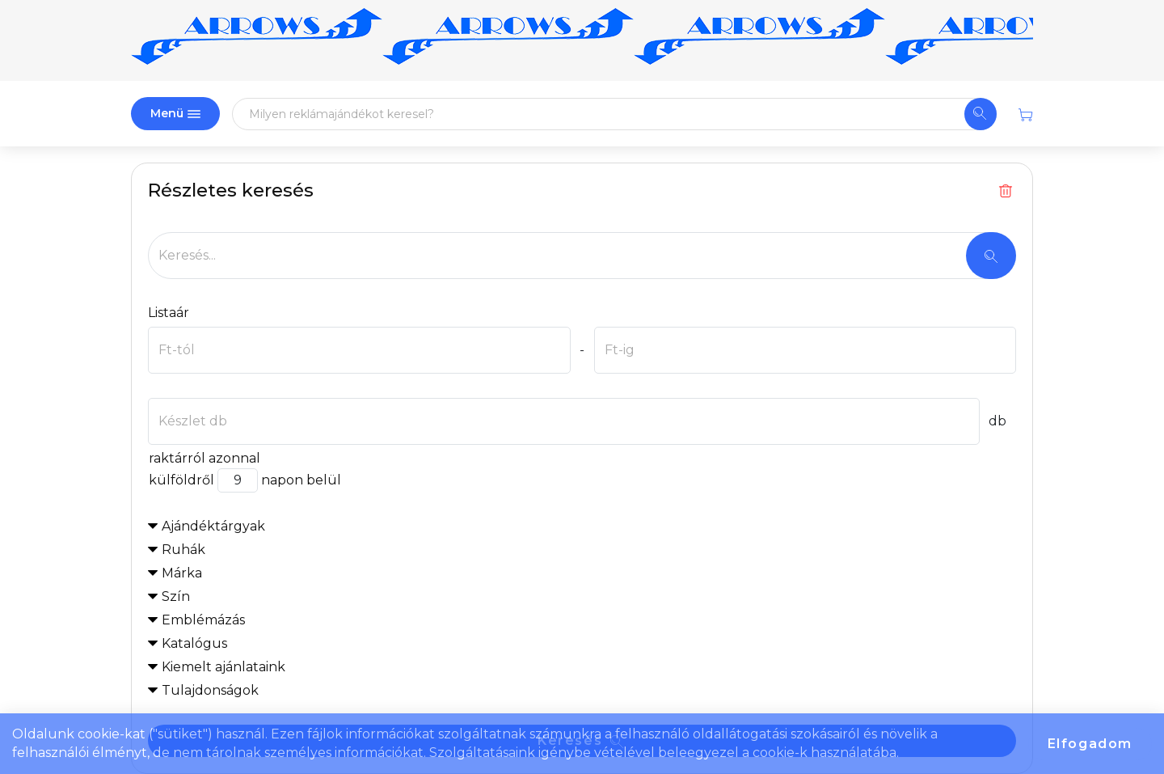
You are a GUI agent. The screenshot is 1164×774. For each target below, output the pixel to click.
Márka (182, 573)
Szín (176, 596)
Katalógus (194, 643)
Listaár (168, 312)
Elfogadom (1090, 743)
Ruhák (183, 549)
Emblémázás (203, 620)
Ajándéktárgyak (213, 526)
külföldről (181, 480)
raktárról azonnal (204, 458)
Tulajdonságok (210, 690)
